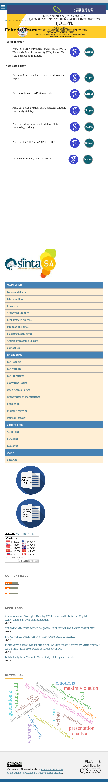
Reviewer (12, 306)
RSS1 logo (13, 445)
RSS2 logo (13, 438)
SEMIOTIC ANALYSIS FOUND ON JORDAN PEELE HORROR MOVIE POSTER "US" (50, 628)
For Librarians (15, 375)
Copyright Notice (17, 382)
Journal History (16, 417)
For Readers (14, 361)
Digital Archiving (17, 410)
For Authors (14, 368)
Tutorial (12, 459)
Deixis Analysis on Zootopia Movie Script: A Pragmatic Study (39, 657)
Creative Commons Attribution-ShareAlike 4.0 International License (35, 771)
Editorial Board (16, 299)
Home (8, 20)
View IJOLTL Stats (26, 534)
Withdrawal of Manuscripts (23, 396)
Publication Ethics (18, 327)
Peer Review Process (19, 320)
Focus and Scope (16, 292)
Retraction (13, 403)
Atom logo (13, 431)
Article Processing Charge (23, 340)
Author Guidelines (18, 313)
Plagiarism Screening (19, 334)
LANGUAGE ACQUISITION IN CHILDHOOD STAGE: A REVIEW (40, 636)
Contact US (13, 347)
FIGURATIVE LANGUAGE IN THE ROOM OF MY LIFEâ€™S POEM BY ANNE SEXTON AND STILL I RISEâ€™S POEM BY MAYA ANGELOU (52, 647)
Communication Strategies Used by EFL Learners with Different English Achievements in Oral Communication (46, 618)
